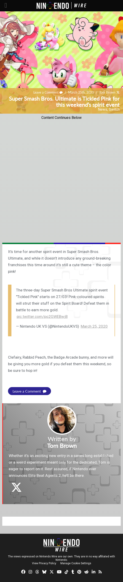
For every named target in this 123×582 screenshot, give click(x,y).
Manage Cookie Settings (75, 563)
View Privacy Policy (44, 563)
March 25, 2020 (94, 326)
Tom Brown (107, 92)
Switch (114, 109)
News (102, 109)
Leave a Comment (48, 92)
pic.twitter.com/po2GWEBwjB (42, 316)
